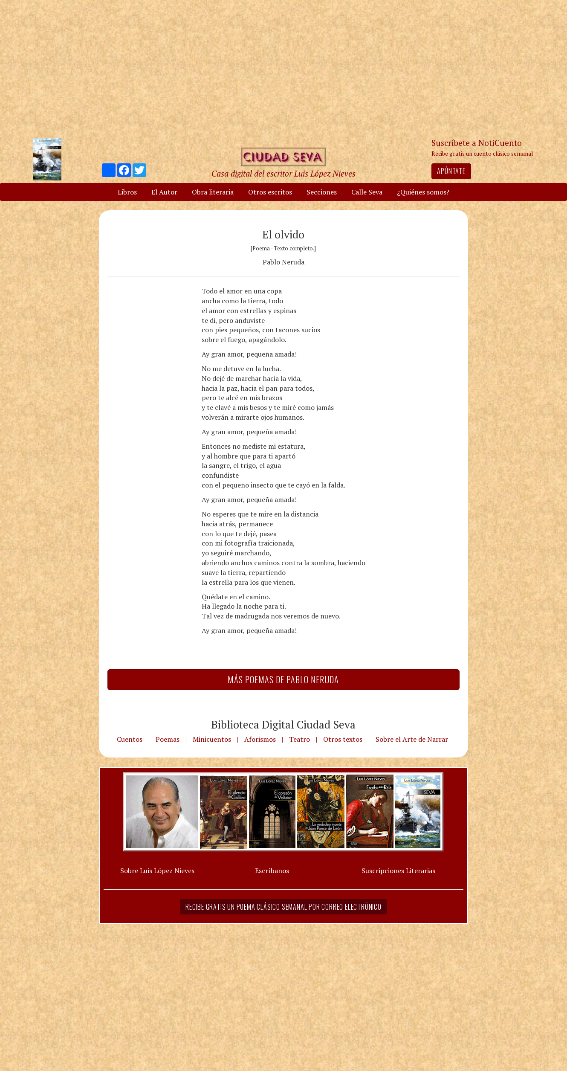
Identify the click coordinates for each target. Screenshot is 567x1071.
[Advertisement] (283, 68)
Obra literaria (213, 192)
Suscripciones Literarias (398, 870)
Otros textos (342, 739)
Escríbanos (272, 870)
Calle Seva (366, 192)
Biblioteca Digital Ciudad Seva (283, 724)
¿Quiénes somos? (423, 192)
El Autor (164, 192)
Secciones (322, 192)
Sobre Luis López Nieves (157, 870)
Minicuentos (212, 739)
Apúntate (451, 171)
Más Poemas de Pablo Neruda (283, 679)
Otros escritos (270, 192)
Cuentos (129, 739)
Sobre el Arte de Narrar (412, 739)
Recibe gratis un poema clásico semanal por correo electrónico (283, 907)
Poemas (167, 739)
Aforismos (260, 739)
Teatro (299, 739)
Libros (127, 192)
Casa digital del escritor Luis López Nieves (283, 173)
